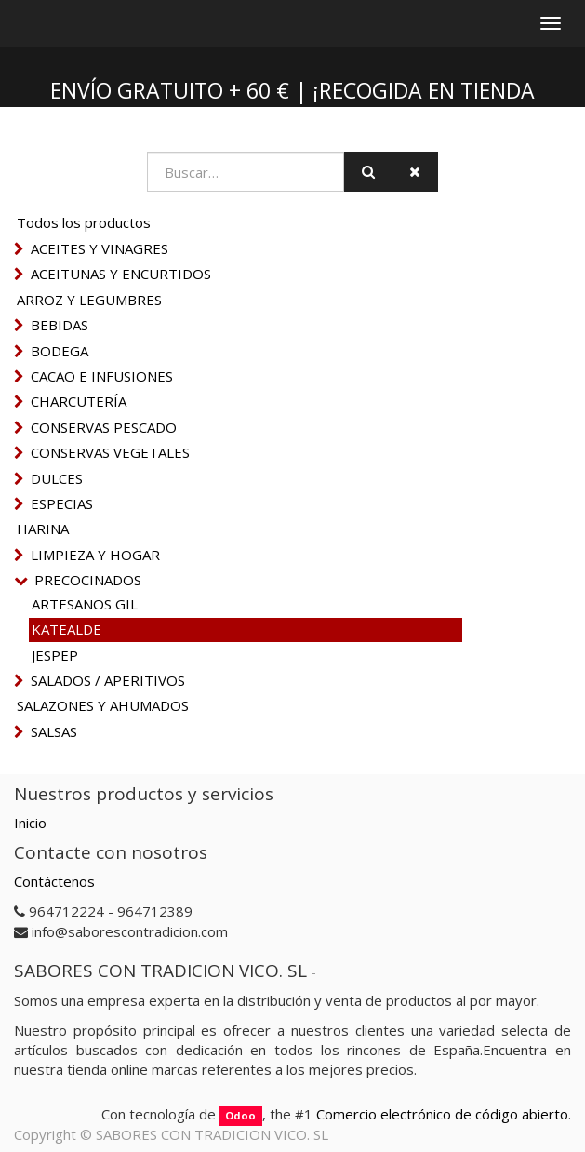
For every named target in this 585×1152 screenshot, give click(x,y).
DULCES (57, 478)
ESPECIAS (62, 503)
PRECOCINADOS (87, 579)
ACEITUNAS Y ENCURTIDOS (121, 273)
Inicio (30, 822)
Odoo (240, 1115)
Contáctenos (54, 881)
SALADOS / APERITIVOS (108, 680)
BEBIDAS (59, 324)
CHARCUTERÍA (78, 401)
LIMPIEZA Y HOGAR (95, 554)
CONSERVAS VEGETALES (110, 452)
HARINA (43, 528)
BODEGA (59, 351)
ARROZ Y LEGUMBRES (89, 299)
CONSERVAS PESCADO (104, 427)
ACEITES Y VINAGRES (99, 248)
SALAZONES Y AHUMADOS (103, 705)
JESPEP (55, 655)
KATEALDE (66, 629)
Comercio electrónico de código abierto (442, 1114)
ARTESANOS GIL (85, 604)
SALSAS (54, 731)
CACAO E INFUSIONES (102, 376)
